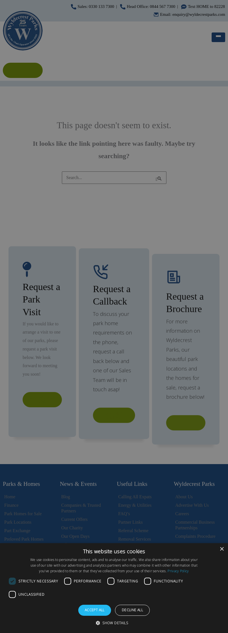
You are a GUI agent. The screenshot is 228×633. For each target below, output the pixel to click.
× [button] (222, 549)
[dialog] (114, 588)
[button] (114, 623)
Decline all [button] (132, 610)
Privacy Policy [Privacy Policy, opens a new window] (178, 571)
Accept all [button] (95, 610)
